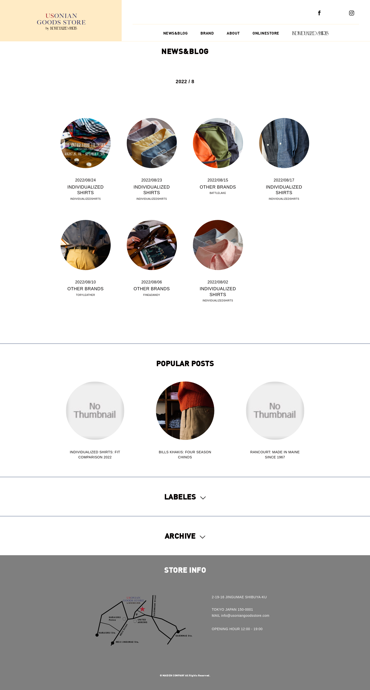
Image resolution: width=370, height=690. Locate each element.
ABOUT (233, 33)
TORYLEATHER (85, 295)
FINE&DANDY (151, 295)
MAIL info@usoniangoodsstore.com (241, 615)
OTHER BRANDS (218, 187)
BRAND (207, 33)
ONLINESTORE (266, 33)
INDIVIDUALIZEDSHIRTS (85, 199)
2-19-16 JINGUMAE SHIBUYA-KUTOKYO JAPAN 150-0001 (239, 603)
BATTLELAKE (218, 193)
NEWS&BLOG (175, 33)
